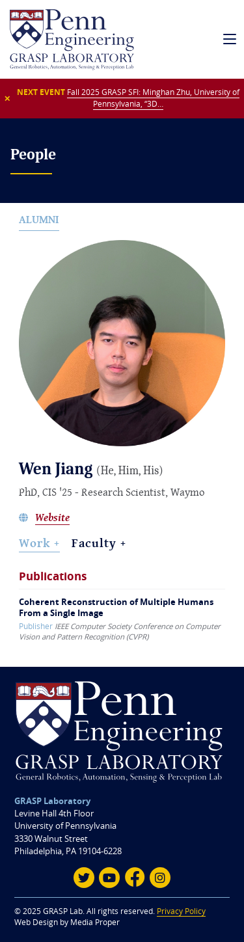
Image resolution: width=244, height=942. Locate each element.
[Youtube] (109, 877)
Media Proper (95, 922)
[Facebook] (134, 877)
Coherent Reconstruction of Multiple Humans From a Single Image (116, 607)
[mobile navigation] (230, 39)
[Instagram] (160, 877)
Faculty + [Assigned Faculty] (99, 542)
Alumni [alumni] (39, 219)
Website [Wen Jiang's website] (52, 518)
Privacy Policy (181, 911)
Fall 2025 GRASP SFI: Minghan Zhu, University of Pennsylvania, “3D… (153, 98)
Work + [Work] (39, 542)
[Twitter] (84, 877)
